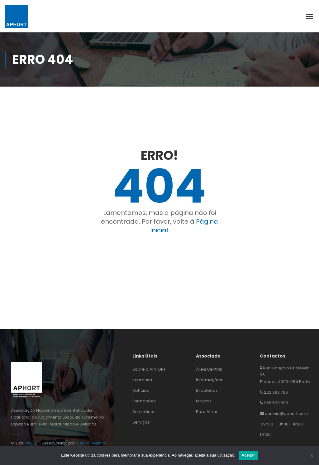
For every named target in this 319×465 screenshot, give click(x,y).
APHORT (33, 443)
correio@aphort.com (286, 413)
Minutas (204, 401)
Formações (144, 401)
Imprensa (142, 380)
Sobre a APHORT (149, 369)
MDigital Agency (90, 443)
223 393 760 (276, 392)
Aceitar (248, 455)
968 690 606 (276, 403)
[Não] (311, 455)
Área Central (209, 369)
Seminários (143, 412)
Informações (209, 380)
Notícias (140, 390)
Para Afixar (207, 412)
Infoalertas (207, 390)
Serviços (141, 422)
